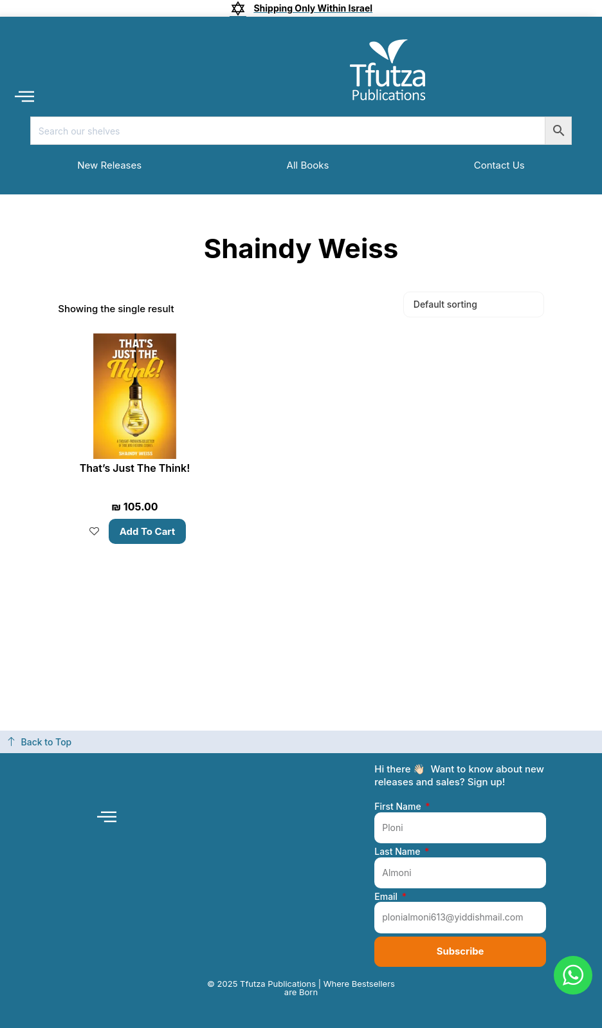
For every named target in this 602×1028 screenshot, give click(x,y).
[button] (24, 95)
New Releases (109, 165)
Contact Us (499, 165)
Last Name (398, 851)
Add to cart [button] (148, 531)
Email (387, 896)
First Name (398, 806)
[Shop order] (473, 304)
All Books (308, 165)
